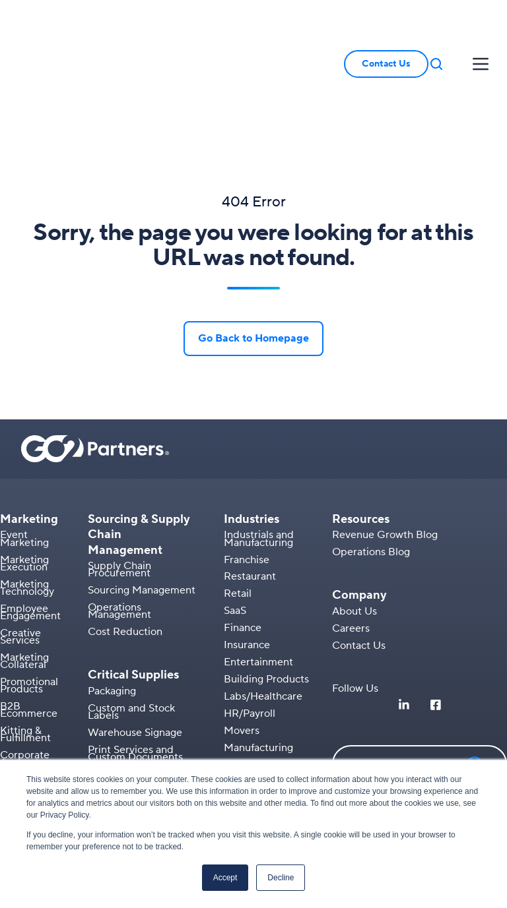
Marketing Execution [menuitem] (24, 483)
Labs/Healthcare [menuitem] (263, 617)
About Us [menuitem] (354, 532)
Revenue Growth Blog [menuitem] (385, 455)
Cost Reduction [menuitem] (125, 552)
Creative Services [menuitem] (20, 557)
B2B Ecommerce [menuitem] (28, 630)
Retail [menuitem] (238, 514)
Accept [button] (225, 877)
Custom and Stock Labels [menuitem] (131, 632)
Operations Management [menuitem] (119, 532)
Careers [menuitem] (351, 548)
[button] (436, 24)
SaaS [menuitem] (235, 531)
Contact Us (386, 24)
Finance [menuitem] (242, 548)
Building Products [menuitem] (266, 600)
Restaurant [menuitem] (250, 497)
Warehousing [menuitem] (255, 685)
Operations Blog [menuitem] (371, 472)
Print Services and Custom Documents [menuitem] (135, 673)
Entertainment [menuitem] (258, 583)
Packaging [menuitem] (112, 611)
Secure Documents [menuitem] (133, 694)
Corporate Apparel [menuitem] (25, 679)
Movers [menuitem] (241, 650)
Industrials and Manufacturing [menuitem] (259, 459)
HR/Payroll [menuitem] (249, 634)
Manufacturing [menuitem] (258, 668)
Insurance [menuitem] (247, 565)
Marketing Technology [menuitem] (27, 508)
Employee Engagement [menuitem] (30, 533)
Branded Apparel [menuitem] (41, 700)
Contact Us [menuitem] (359, 565)
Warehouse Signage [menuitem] (135, 652)
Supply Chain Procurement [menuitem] (119, 490)
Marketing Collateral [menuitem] (24, 582)
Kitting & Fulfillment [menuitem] (25, 655)
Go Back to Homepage (253, 259)
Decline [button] (280, 877)
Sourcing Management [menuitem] (141, 511)
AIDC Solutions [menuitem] (124, 753)
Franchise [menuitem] (246, 480)
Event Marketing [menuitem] (24, 459)
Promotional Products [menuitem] (29, 606)
